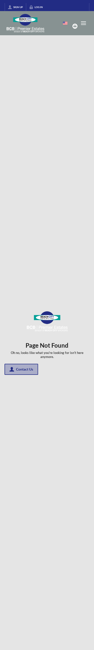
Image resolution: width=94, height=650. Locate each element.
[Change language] (65, 23)
